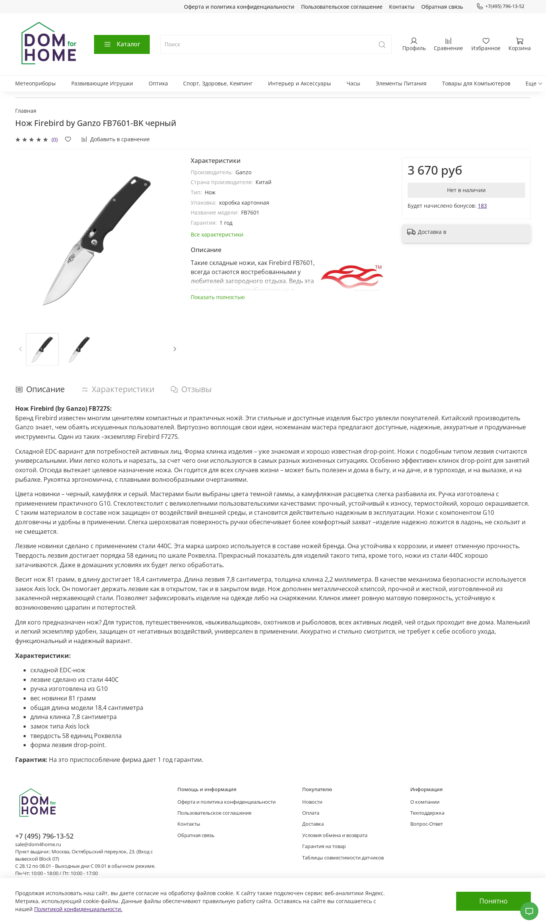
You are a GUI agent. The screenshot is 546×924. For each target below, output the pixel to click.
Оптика (158, 83)
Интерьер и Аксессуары (299, 83)
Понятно (493, 900)
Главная (25, 110)
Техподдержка (427, 813)
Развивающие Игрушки (102, 83)
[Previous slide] (21, 349)
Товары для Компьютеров (476, 83)
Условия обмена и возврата (334, 835)
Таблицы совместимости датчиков (343, 858)
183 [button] (482, 205)
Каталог (122, 44)
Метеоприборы (35, 83)
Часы (353, 83)
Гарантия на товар (324, 846)
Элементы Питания (401, 83)
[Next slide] (175, 349)
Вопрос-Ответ (426, 824)
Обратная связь (442, 6)
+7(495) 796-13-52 (500, 6)
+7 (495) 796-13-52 (44, 835)
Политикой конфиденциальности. (78, 909)
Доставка (313, 824)
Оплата (310, 813)
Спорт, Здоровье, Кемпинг (218, 83)
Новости (312, 802)
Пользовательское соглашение (342, 6)
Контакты (401, 6)
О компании (424, 802)
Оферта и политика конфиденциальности (239, 6)
